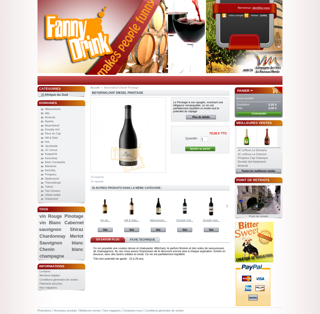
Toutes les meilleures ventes (258, 171)
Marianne (50, 166)
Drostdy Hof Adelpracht (252, 161)
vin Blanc (50, 222)
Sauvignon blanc (61, 242)
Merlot (76, 236)
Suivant (227, 206)
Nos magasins (48, 287)
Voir (105, 229)
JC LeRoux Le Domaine (252, 150)
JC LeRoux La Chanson (252, 154)
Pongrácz (50, 174)
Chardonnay (53, 236)
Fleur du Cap (53, 133)
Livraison (45, 271)
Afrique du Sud (56, 95)
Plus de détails (201, 117)
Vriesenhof (51, 198)
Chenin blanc (61, 249)
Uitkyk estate (53, 194)
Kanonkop (51, 158)
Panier (243, 91)
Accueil (94, 87)
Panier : (255, 15)
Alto (47, 113)
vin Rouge (51, 216)
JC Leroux (51, 149)
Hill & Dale (51, 137)
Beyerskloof (52, 125)
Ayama (49, 121)
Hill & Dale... (132, 220)
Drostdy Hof (52, 129)
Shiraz (76, 229)
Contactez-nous (132, 310)
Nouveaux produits (65, 310)
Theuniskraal (53, 182)
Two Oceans (52, 190)
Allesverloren (53, 108)
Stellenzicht (52, 178)
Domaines (48, 103)
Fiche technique (142, 239)
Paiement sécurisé (51, 283)
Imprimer (99, 177)
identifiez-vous (261, 7)
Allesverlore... (158, 220)
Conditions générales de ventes (59, 279)
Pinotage (73, 216)
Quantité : (192, 138)
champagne (52, 256)
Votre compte (236, 15)
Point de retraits (253, 180)
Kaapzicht (51, 153)
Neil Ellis (50, 170)
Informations (51, 266)
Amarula (50, 117)
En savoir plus (107, 239)
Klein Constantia (55, 162)
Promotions (45, 310)
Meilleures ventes (254, 123)
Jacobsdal (51, 145)
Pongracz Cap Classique (253, 157)
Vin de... (105, 220)
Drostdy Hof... (184, 220)
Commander (259, 113)
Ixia (47, 141)
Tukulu (49, 186)
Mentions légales (50, 275)
